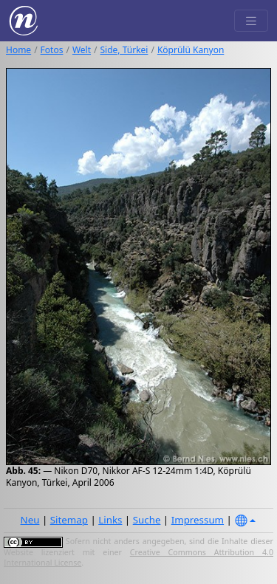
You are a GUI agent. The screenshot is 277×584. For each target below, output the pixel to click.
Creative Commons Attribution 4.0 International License (138, 557)
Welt (81, 50)
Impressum (197, 519)
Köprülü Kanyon (190, 50)
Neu (30, 519)
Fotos (52, 50)
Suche (147, 519)
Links (110, 519)
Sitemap (69, 519)
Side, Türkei (124, 50)
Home (18, 50)
